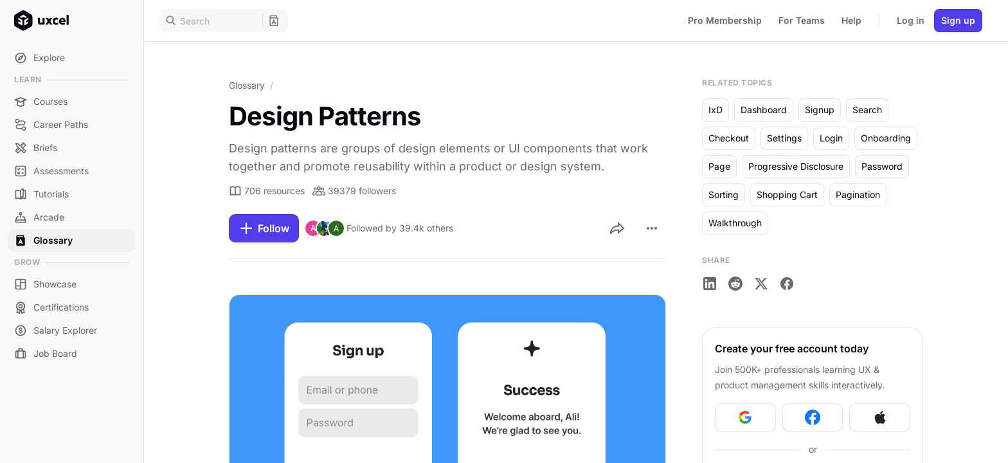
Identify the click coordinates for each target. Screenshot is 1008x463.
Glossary (247, 85)
